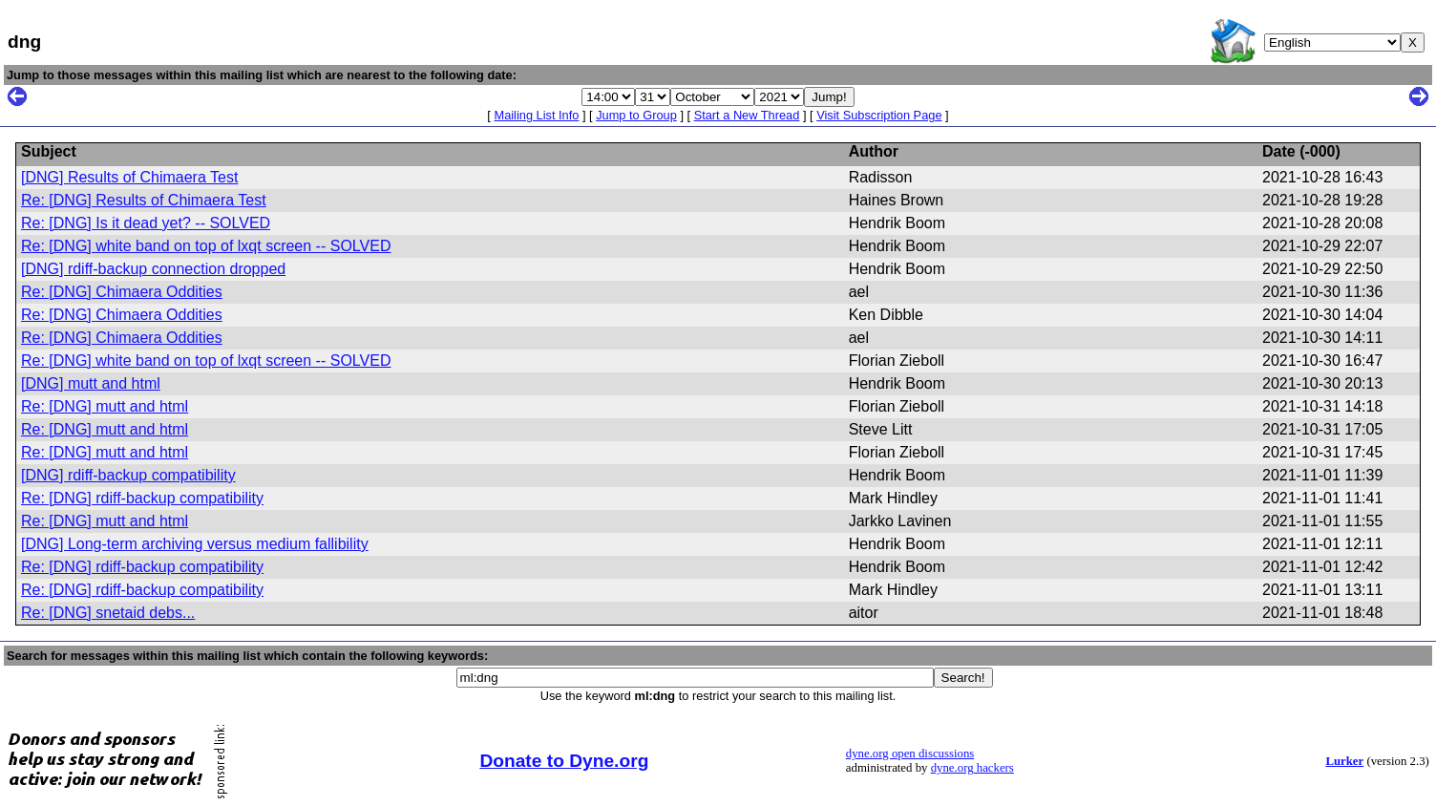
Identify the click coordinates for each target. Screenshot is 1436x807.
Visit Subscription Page (878, 115)
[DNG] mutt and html (90, 383)
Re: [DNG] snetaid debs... (108, 613)
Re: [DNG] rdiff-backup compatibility (142, 498)
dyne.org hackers (972, 768)
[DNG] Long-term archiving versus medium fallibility (195, 544)
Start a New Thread (747, 115)
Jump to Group (636, 115)
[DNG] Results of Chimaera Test (129, 177)
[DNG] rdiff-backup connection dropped (153, 269)
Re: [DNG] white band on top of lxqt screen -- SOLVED (206, 246)
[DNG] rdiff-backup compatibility (128, 475)
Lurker (1344, 761)
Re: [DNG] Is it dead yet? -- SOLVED (145, 223)
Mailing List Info (536, 115)
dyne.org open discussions (910, 753)
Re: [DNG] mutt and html (104, 406)
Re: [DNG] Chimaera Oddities (121, 292)
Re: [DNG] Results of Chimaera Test (143, 200)
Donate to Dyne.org (563, 761)
